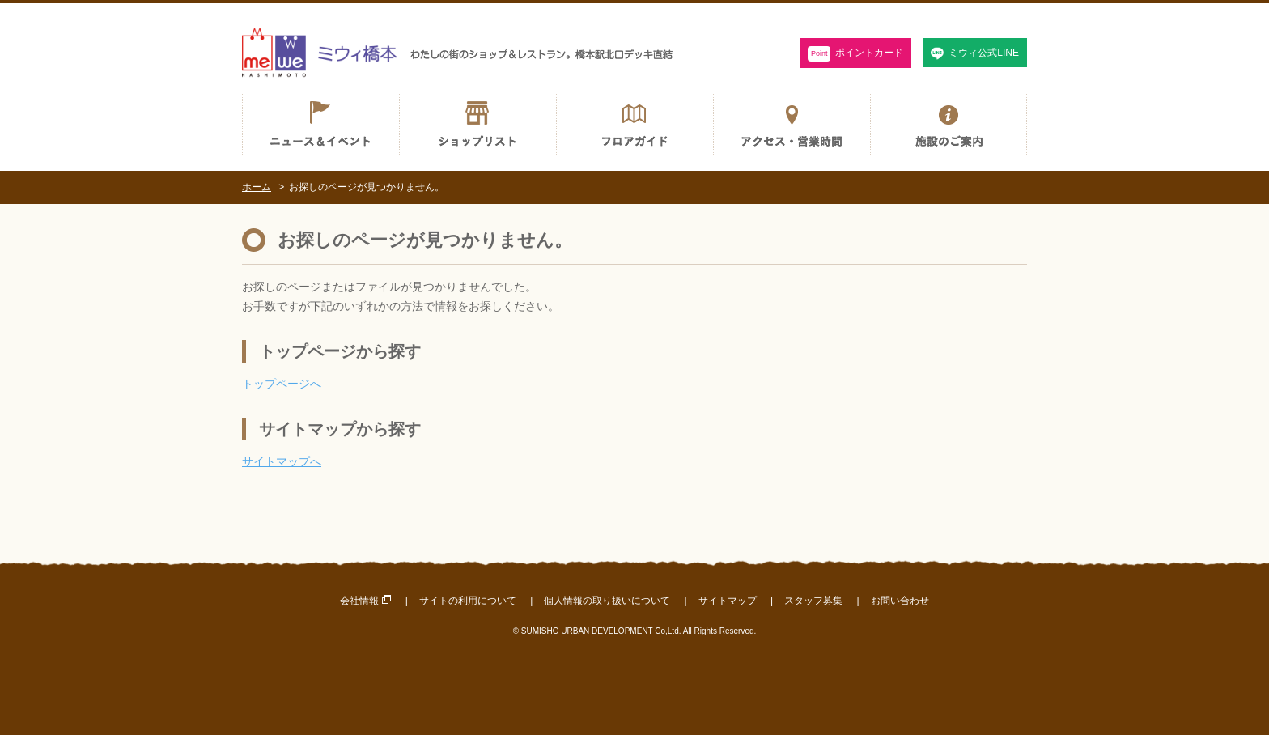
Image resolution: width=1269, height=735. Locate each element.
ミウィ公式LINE (984, 52)
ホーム (256, 187)
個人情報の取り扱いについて (607, 600)
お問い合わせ (900, 600)
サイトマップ (727, 600)
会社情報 (359, 600)
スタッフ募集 (813, 600)
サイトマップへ (281, 461)
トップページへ (281, 383)
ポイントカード (856, 54)
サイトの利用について (467, 600)
